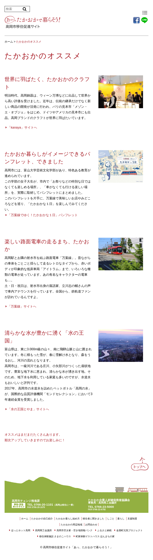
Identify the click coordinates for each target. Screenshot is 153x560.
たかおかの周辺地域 (71, 524)
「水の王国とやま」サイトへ (28, 409)
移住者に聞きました (93, 518)
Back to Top (140, 465)
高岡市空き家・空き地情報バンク (74, 530)
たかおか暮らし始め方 (68, 518)
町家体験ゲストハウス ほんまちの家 (95, 536)
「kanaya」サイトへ (22, 127)
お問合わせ (91, 524)
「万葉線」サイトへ (22, 306)
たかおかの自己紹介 (42, 518)
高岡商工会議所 (43, 530)
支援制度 (132, 518)
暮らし (121, 518)
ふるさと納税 (104, 530)
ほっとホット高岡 (20, 530)
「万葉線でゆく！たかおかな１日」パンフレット (43, 215)
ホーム (24, 518)
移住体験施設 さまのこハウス (55, 536)
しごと (110, 518)
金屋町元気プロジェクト (129, 530)
